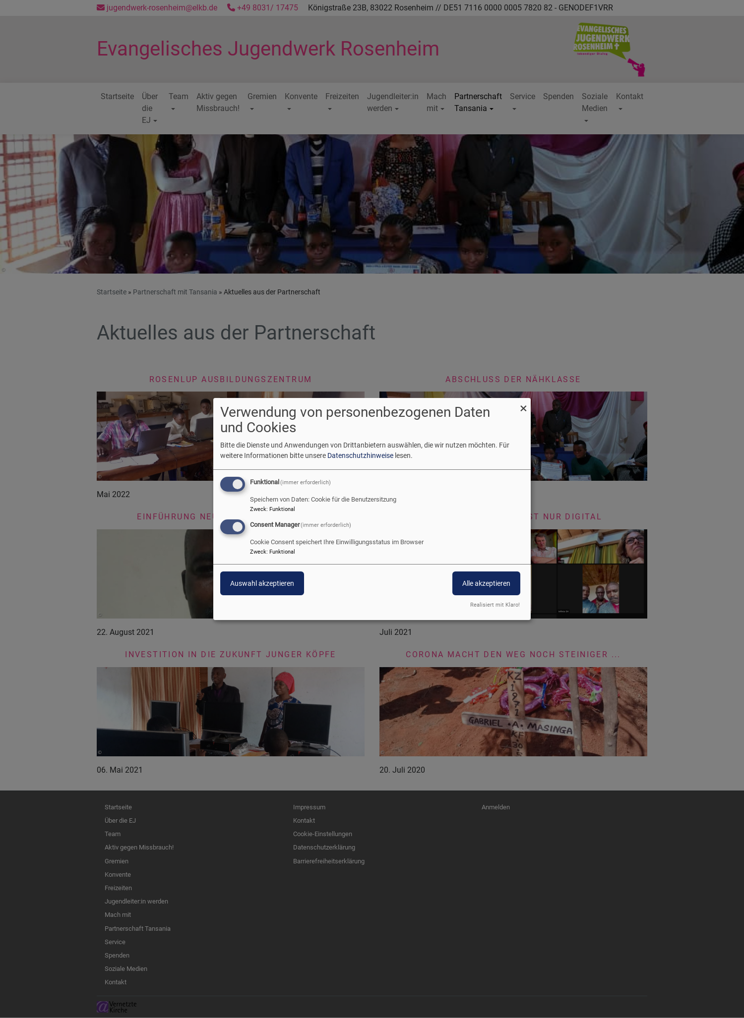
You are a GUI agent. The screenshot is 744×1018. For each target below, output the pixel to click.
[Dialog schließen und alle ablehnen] (523, 404)
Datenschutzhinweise (360, 455)
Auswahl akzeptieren (262, 583)
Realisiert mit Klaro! (495, 605)
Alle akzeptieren (486, 583)
